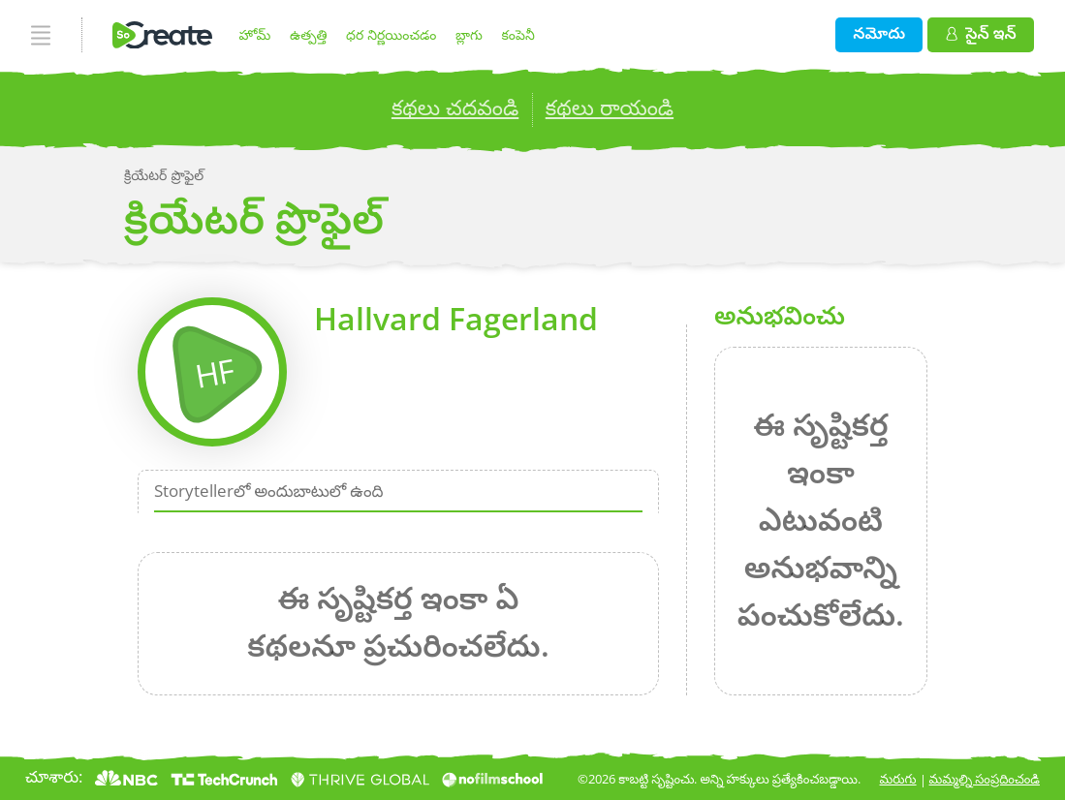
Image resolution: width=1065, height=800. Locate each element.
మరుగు (898, 778)
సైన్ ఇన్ (981, 32)
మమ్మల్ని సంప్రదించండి (984, 778)
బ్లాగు (469, 34)
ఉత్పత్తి (308, 34)
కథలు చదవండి (455, 107)
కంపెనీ (518, 34)
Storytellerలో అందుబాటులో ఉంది (269, 490)
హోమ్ (255, 34)
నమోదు (879, 32)
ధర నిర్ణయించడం (391, 34)
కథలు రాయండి (609, 107)
